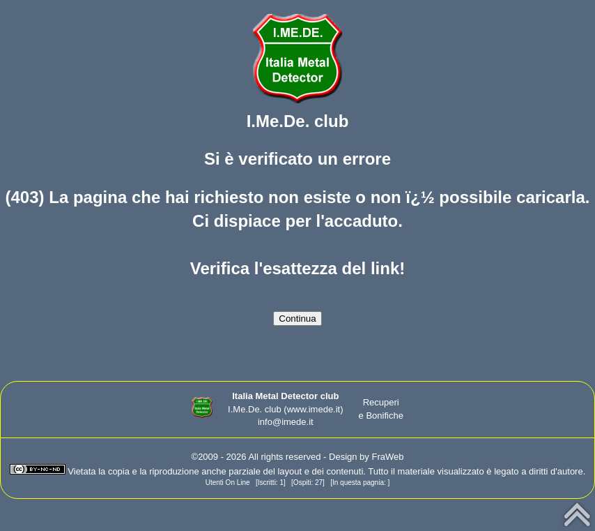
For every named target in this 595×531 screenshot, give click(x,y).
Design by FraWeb (366, 456)
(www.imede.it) (313, 409)
